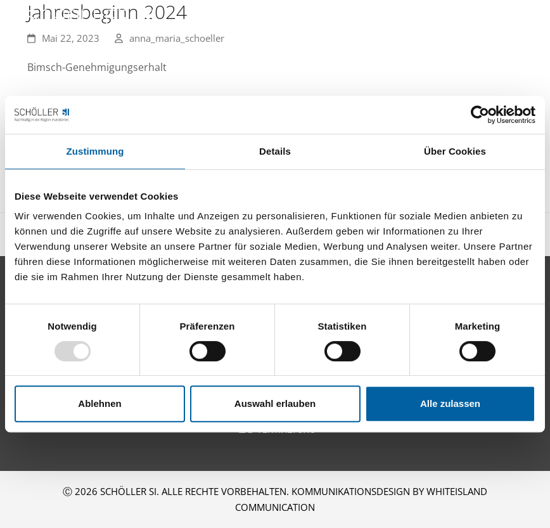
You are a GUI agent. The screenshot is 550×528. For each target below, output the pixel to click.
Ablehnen (99, 403)
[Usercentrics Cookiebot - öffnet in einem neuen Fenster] (480, 114)
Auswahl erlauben (275, 403)
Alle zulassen (450, 403)
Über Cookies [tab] (455, 151)
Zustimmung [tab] (95, 151)
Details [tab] (275, 151)
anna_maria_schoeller (176, 38)
